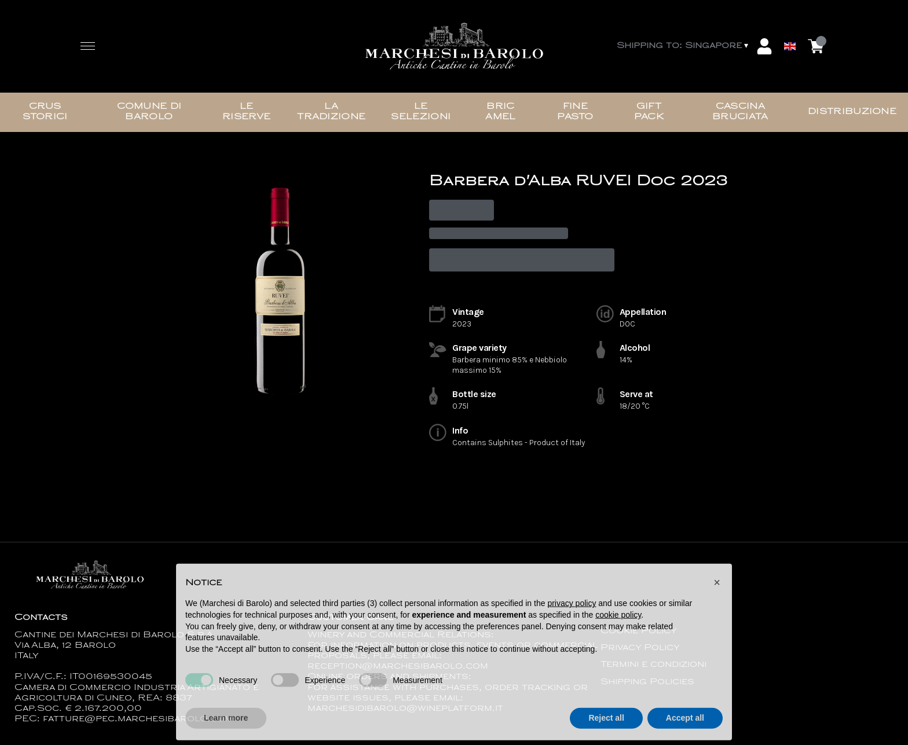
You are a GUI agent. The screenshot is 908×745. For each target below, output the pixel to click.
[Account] (764, 46)
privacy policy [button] (571, 622)
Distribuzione (852, 112)
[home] (454, 46)
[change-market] (683, 46)
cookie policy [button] (618, 633)
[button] (717, 601)
